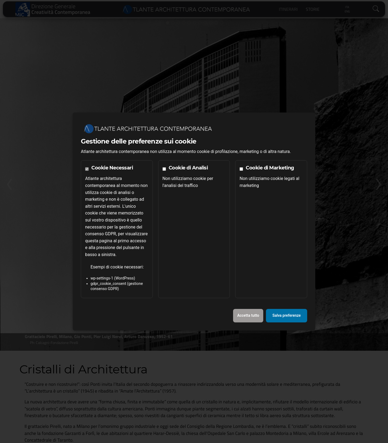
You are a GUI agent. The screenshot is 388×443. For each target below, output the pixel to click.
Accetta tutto (248, 315)
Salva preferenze (286, 315)
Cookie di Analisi (188, 168)
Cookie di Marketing (270, 168)
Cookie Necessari (112, 168)
